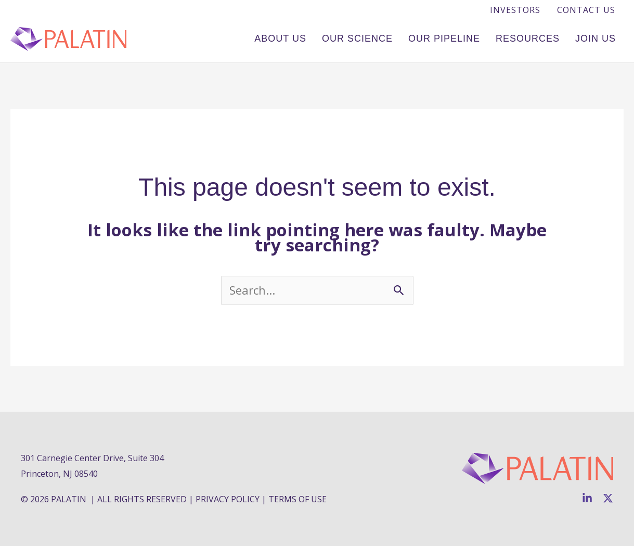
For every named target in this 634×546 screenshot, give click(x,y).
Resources (528, 38)
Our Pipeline (444, 38)
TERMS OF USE (297, 499)
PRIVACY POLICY (228, 499)
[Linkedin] (587, 498)
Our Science (357, 38)
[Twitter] (608, 498)
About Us (280, 38)
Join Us (595, 38)
